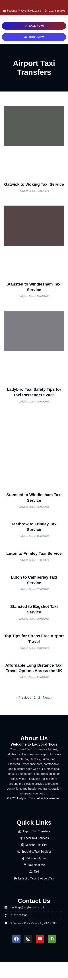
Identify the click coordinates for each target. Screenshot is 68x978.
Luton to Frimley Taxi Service (34, 553)
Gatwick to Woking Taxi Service (34, 184)
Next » (47, 697)
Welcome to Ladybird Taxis (34, 744)
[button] (34, 5)
